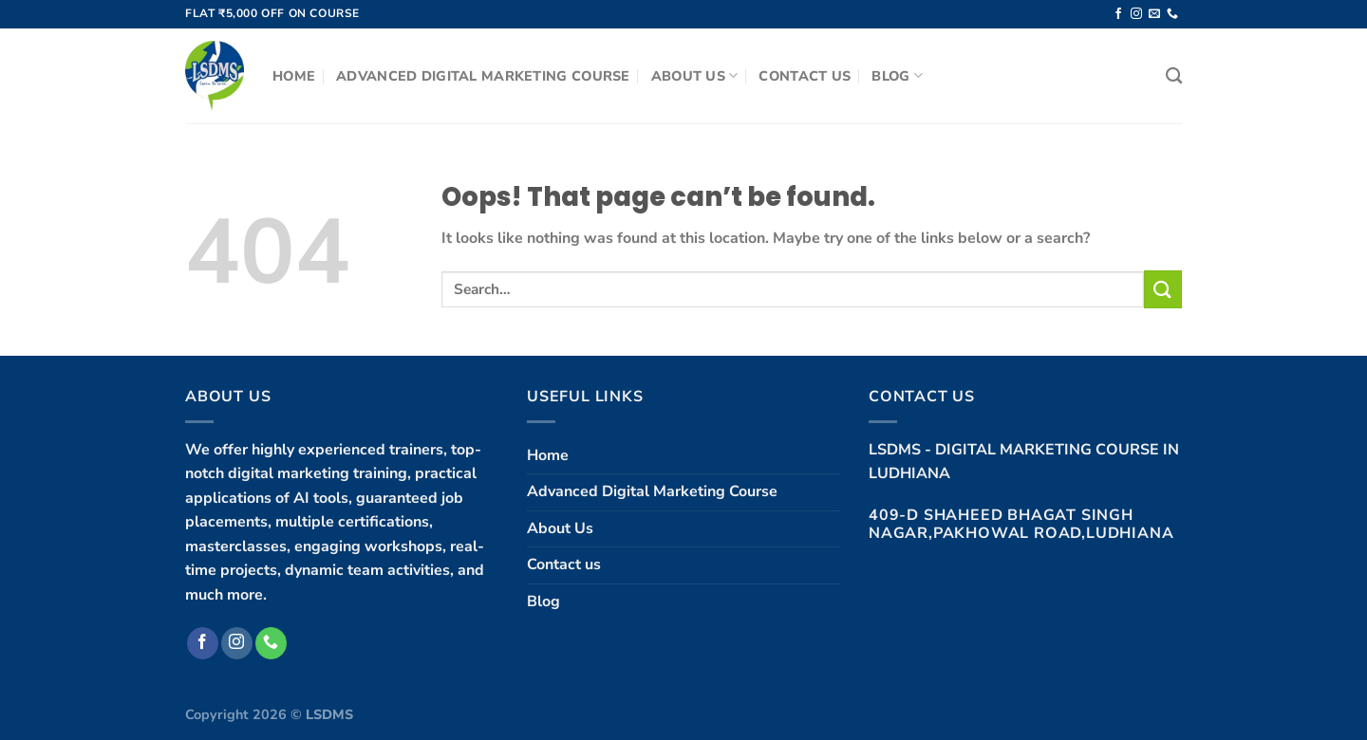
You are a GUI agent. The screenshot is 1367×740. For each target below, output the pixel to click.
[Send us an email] (1154, 14)
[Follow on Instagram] (1136, 14)
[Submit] (1163, 288)
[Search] (1174, 76)
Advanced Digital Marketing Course (483, 75)
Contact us (804, 75)
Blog (897, 75)
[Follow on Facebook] (1118, 14)
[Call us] (1172, 14)
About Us (695, 75)
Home (293, 75)
